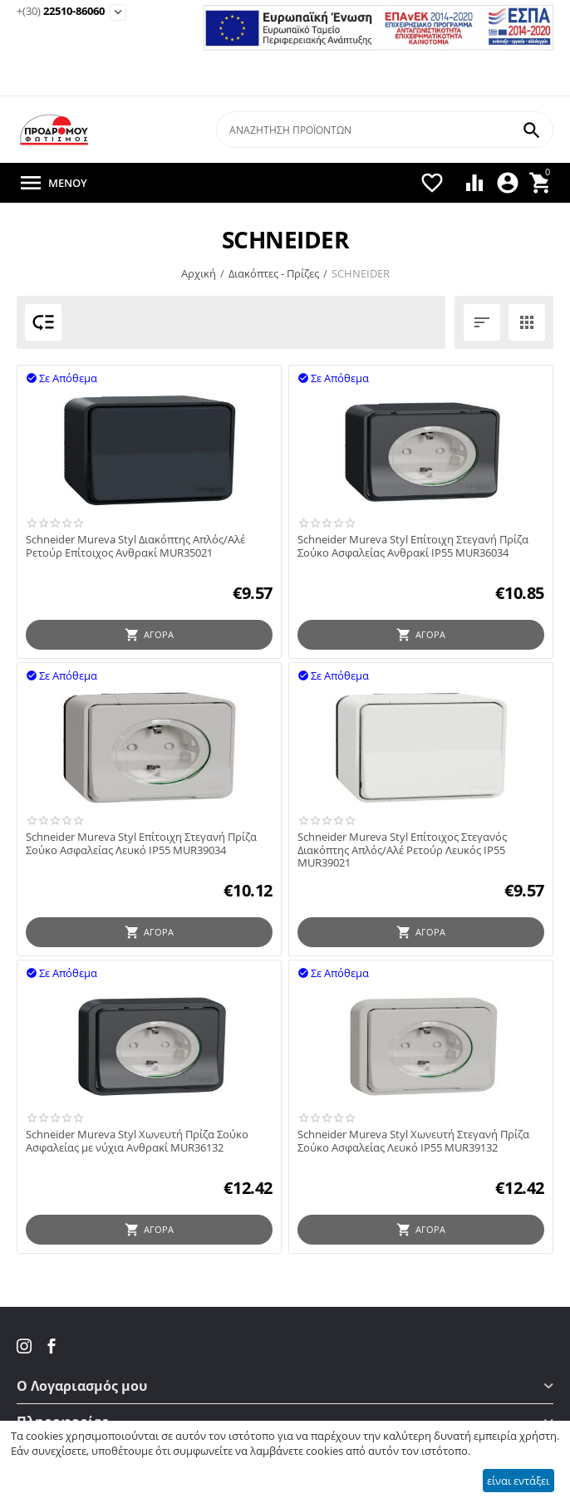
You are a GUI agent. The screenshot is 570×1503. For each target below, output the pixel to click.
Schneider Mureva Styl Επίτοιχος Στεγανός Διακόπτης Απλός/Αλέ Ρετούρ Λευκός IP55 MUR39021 (402, 850)
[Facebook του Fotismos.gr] (51, 1346)
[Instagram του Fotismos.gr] (26, 1346)
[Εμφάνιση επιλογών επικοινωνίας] (117, 13)
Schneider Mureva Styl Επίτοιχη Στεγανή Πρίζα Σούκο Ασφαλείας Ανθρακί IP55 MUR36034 (412, 546)
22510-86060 (61, 11)
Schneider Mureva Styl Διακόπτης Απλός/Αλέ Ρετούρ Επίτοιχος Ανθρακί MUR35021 (135, 546)
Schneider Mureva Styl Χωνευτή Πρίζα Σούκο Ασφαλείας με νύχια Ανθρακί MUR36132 (137, 1141)
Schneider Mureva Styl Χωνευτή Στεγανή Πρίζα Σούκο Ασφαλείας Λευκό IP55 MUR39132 (413, 1141)
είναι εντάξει (518, 1480)
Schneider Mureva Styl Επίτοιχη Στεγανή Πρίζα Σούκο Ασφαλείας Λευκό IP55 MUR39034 (141, 844)
